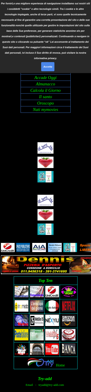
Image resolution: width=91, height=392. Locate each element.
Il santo (45, 96)
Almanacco (45, 84)
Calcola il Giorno (45, 90)
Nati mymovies (45, 109)
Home (60, 365)
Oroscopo (45, 103)
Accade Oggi (46, 77)
